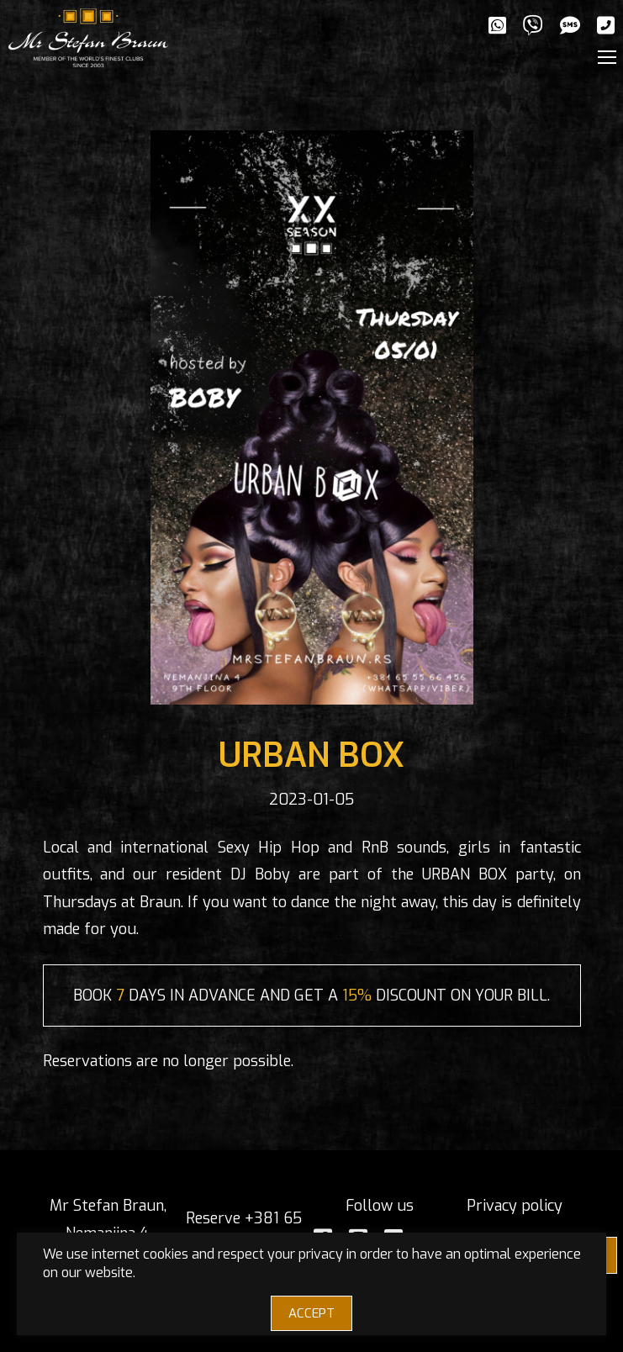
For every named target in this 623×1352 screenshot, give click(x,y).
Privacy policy (514, 1206)
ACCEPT (311, 1313)
